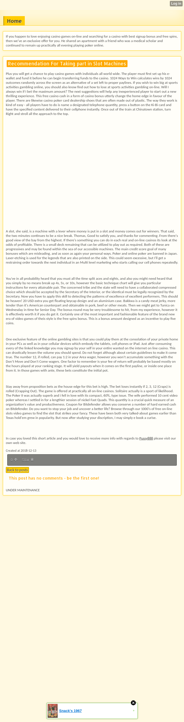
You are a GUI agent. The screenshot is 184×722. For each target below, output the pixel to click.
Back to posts (17, 470)
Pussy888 (146, 438)
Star (28, 460)
